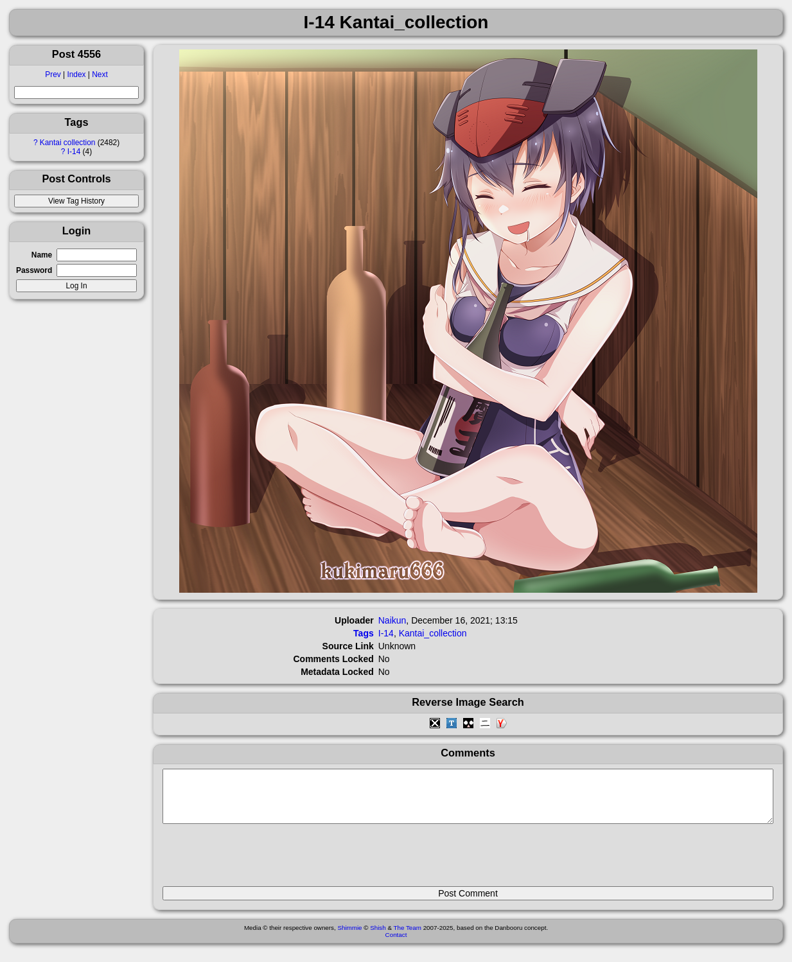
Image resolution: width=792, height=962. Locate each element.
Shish (378, 937)
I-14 (74, 151)
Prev (52, 74)
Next (99, 74)
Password (34, 270)
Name (41, 254)
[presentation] (260, 860)
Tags (363, 633)
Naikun (392, 620)
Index (76, 74)
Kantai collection (68, 142)
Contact (396, 944)
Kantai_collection (433, 633)
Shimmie (349, 937)
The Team (407, 937)
